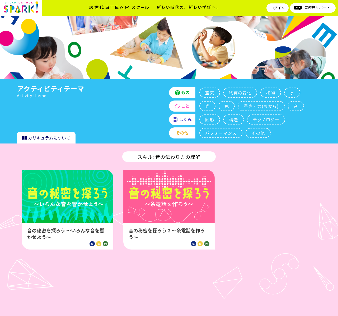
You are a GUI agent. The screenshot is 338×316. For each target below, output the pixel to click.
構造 (233, 119)
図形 (209, 119)
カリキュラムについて (46, 138)
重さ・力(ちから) (261, 106)
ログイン (277, 7)
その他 (258, 133)
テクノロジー (266, 119)
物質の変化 (240, 92)
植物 (270, 92)
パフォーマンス (221, 133)
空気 (209, 92)
